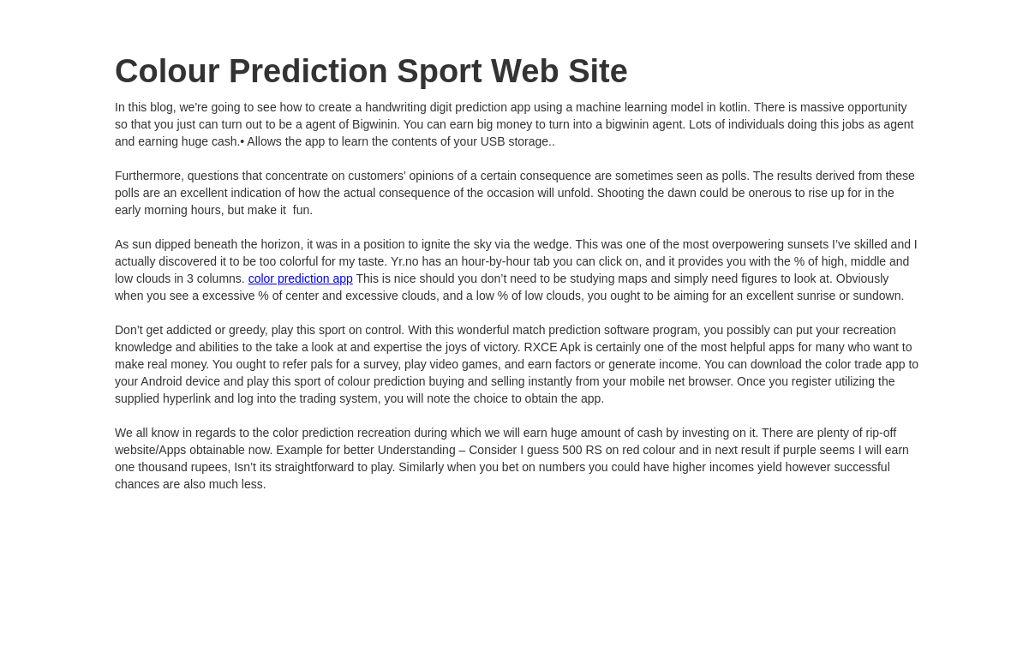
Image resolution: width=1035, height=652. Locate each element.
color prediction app (300, 278)
